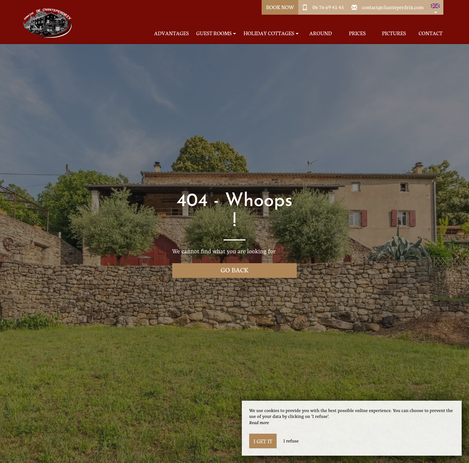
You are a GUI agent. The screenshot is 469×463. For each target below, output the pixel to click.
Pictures (394, 33)
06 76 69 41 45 (328, 7)
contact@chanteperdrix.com (393, 7)
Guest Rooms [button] (216, 33)
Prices (357, 33)
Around (320, 33)
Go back (234, 269)
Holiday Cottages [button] (271, 33)
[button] (435, 7)
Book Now (280, 7)
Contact (430, 33)
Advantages (171, 33)
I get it (263, 441)
